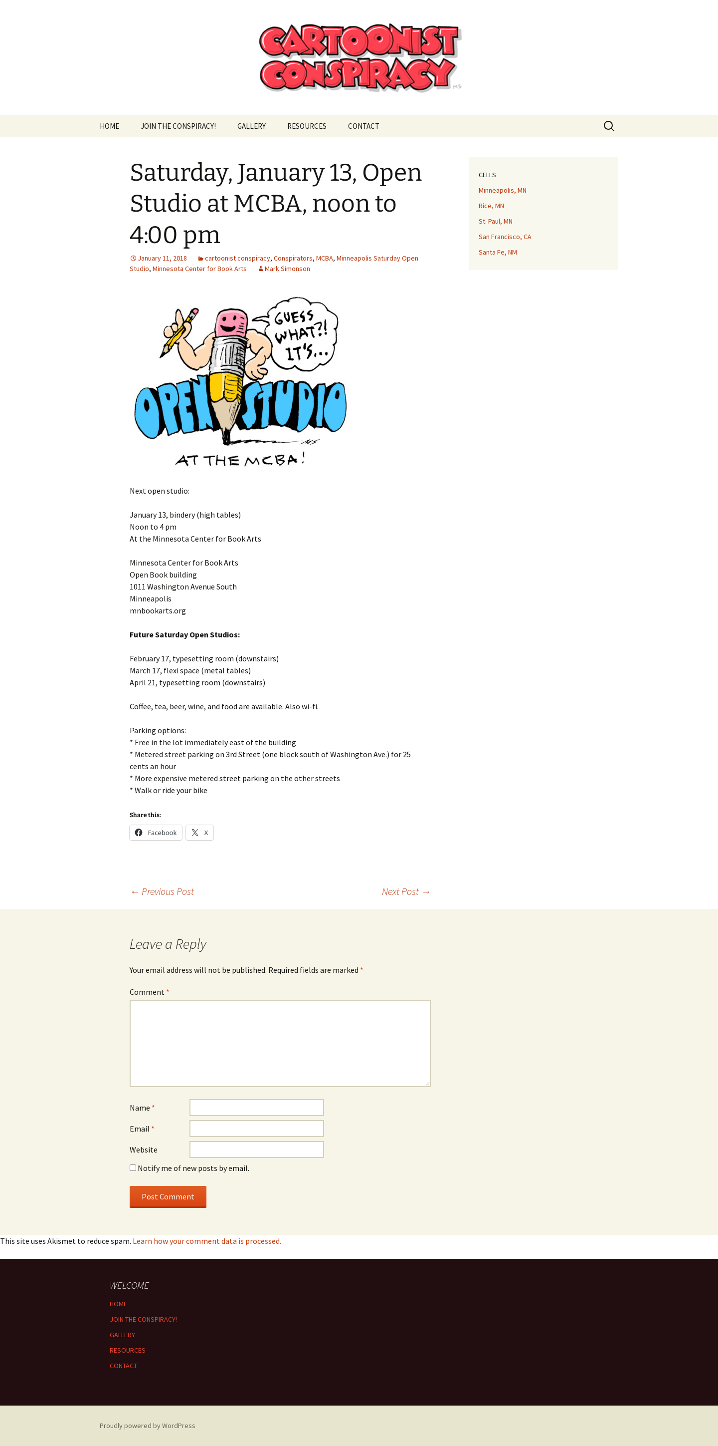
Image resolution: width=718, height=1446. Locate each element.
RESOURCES (307, 126)
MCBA (324, 258)
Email (142, 1129)
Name (142, 1108)
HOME (109, 126)
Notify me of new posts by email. (193, 1168)
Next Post (406, 891)
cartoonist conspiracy (237, 258)
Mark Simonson (287, 268)
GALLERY (251, 126)
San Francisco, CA (505, 236)
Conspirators (293, 258)
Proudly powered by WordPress (147, 1425)
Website (144, 1150)
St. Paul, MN (496, 221)
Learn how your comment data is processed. (207, 1241)
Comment (150, 992)
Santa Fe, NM (498, 252)
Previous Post (162, 891)
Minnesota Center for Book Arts (200, 268)
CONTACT (363, 126)
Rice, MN (491, 205)
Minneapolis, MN (503, 190)
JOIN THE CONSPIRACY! (178, 126)
